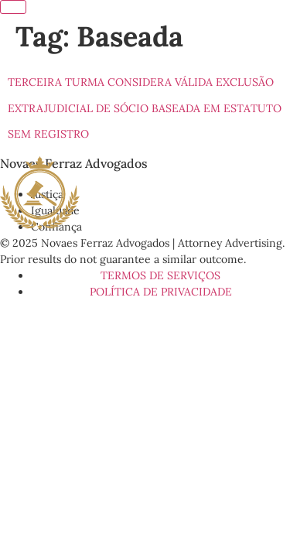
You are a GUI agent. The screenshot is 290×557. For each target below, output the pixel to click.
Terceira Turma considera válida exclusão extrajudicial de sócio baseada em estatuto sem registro (144, 108)
